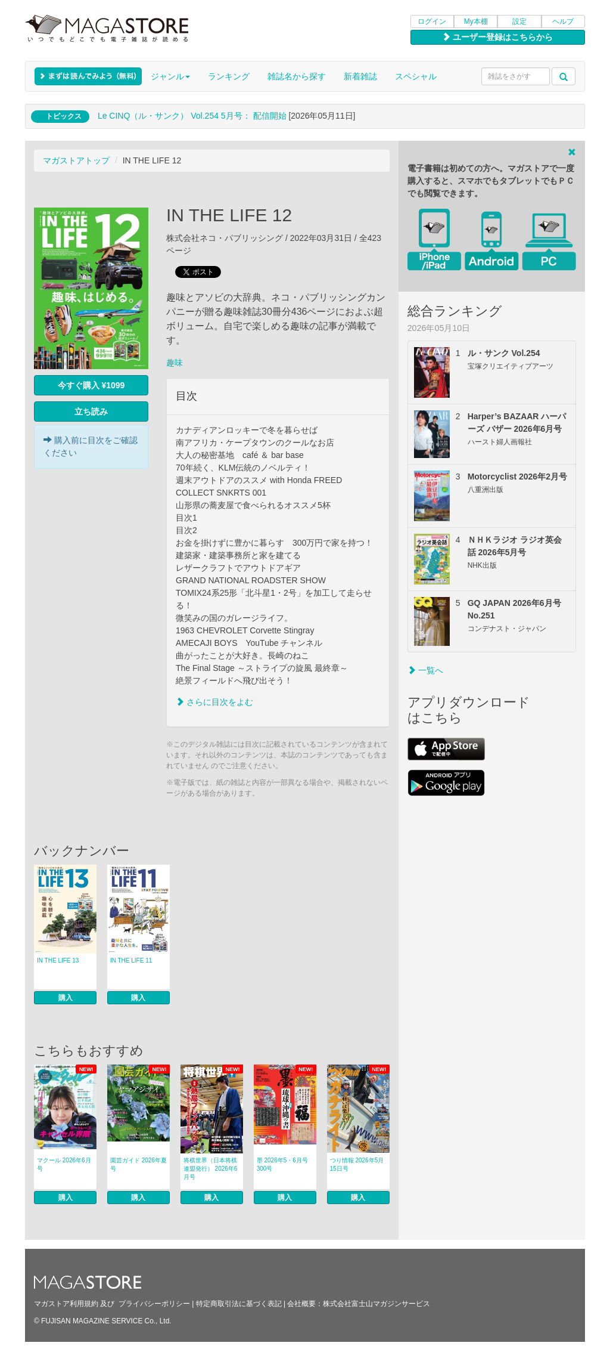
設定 (519, 21)
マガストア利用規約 (66, 1304)
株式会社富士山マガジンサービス (376, 1304)
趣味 (174, 362)
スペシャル (416, 76)
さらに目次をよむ (214, 702)
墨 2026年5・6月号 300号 (282, 1164)
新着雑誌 (360, 76)
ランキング (229, 76)
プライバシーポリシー (154, 1304)
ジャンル (170, 76)
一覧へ (425, 670)
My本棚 (476, 21)
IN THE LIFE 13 (58, 960)
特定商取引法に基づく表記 (239, 1304)
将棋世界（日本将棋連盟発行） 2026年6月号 (210, 1168)
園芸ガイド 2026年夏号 (138, 1164)
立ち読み (91, 411)
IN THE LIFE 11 (131, 960)
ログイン (432, 21)
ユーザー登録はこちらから (497, 37)
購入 (65, 998)
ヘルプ (563, 21)
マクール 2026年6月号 (64, 1164)
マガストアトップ (76, 160)
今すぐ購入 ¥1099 (91, 385)
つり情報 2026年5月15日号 (357, 1164)
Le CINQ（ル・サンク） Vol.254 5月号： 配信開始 (192, 115)
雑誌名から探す (296, 76)
